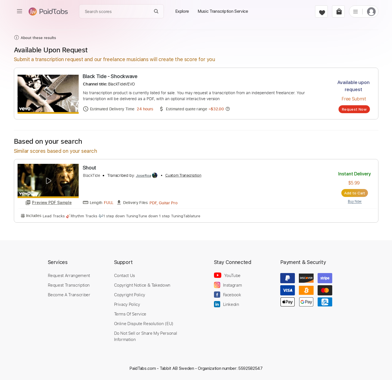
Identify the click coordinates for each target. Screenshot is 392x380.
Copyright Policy (129, 294)
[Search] (156, 11)
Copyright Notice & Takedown (142, 285)
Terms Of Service (130, 314)
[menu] (19, 11)
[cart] (338, 11)
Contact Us (124, 275)
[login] (371, 11)
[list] (355, 11)
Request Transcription (69, 285)
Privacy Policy (127, 304)
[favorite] (321, 11)
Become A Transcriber (69, 294)
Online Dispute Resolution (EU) (143, 323)
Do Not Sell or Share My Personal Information (145, 336)
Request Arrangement (69, 275)
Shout (89, 167)
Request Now (354, 109)
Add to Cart (354, 193)
